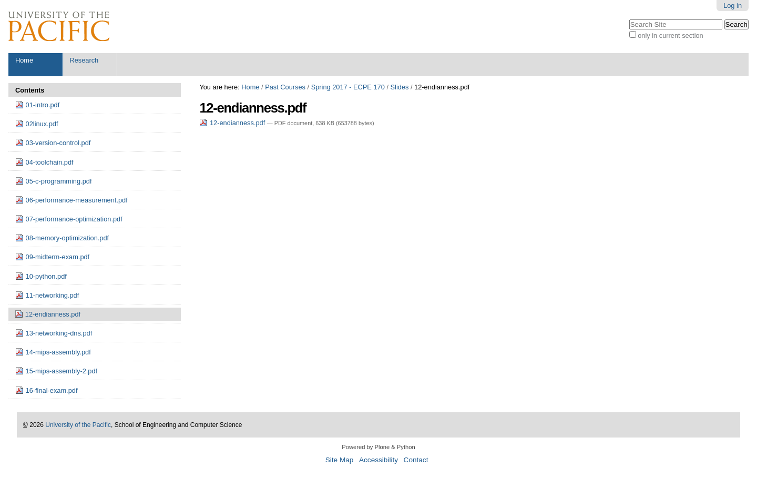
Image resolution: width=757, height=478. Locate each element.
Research (83, 60)
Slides (400, 87)
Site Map (339, 460)
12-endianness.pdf (233, 123)
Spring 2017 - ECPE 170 (348, 87)
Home (24, 60)
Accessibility (378, 460)
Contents (29, 90)
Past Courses (285, 87)
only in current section (670, 35)
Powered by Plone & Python (378, 447)
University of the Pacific (78, 425)
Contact (416, 460)
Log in (732, 5)
